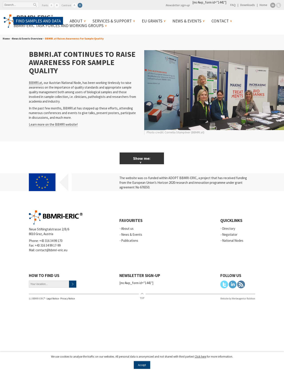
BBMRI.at (35, 83)
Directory (228, 228)
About (76, 21)
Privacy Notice (67, 298)
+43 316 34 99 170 (50, 241)
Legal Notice (53, 298)
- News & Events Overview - (27, 38)
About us (127, 228)
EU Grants (152, 21)
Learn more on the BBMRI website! (53, 124)
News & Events (186, 21)
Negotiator (229, 234)
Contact (220, 21)
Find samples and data (38, 21)
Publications (129, 240)
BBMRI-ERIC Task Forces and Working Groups (59, 25)
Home (263, 5)
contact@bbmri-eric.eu (51, 250)
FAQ (233, 5)
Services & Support (112, 21)
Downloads (247, 5)
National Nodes (232, 240)
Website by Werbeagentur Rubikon (237, 298)
